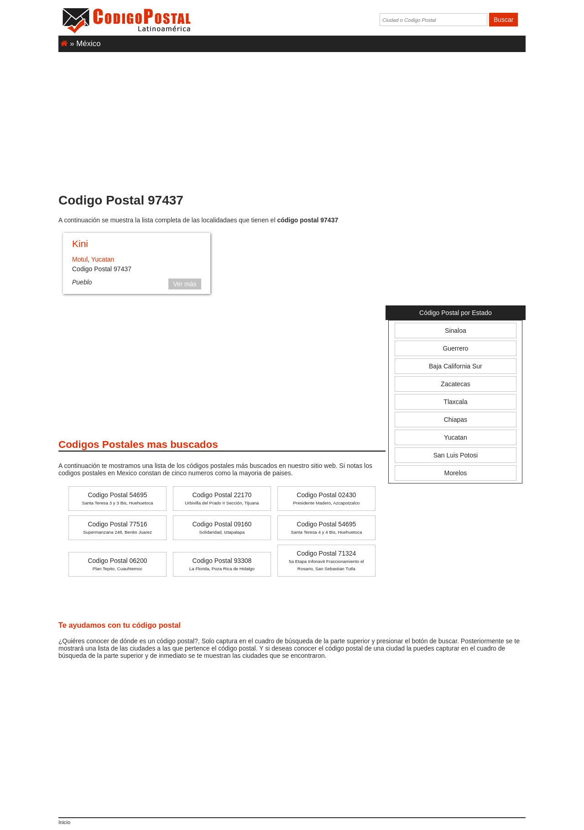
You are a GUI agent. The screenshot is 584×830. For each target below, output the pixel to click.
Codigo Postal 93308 (222, 564)
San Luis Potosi (455, 455)
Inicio (64, 822)
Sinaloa (455, 330)
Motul (80, 259)
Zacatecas (455, 384)
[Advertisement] (292, 118)
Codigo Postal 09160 (221, 527)
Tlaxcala (455, 401)
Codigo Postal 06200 (117, 564)
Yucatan (103, 259)
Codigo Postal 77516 (117, 527)
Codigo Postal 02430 (326, 498)
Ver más (184, 284)
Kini (80, 243)
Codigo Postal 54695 (117, 498)
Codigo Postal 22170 (222, 498)
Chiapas (455, 419)
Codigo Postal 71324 (326, 560)
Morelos (455, 473)
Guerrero (455, 348)
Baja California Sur (455, 366)
